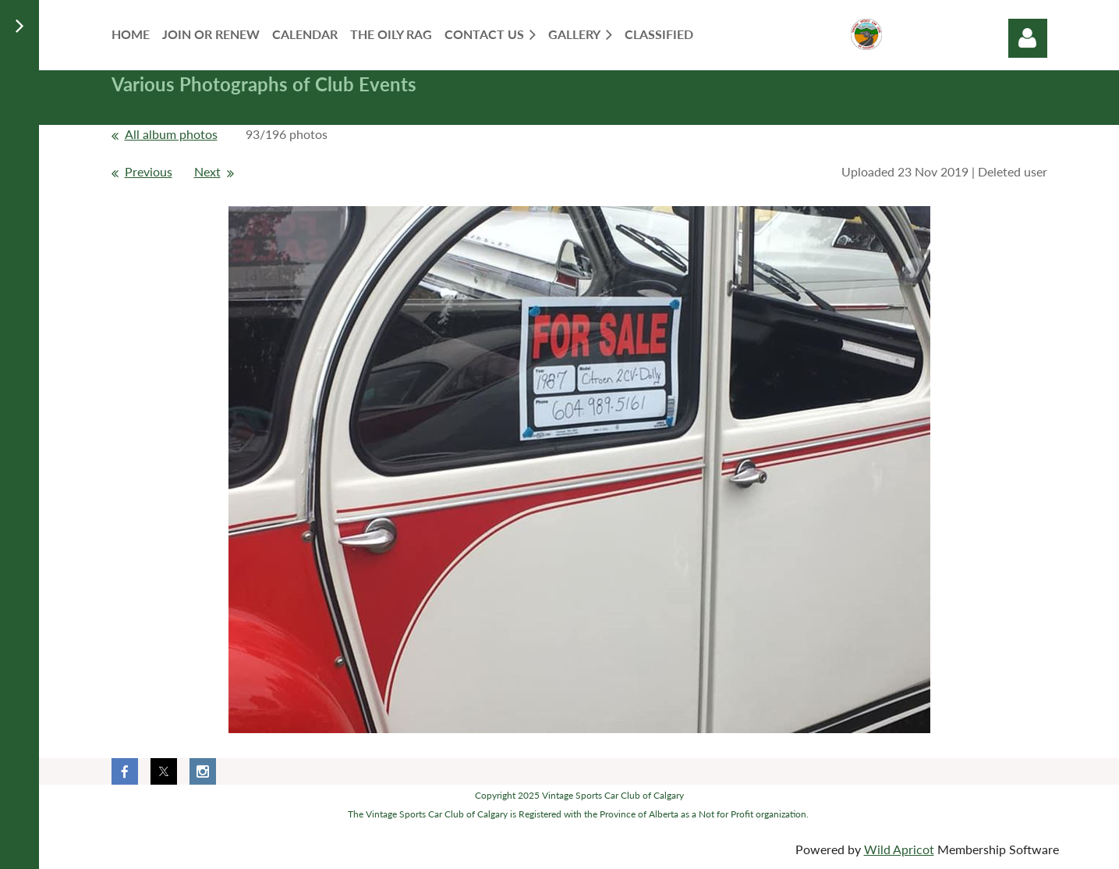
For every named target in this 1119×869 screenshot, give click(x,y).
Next (207, 171)
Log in (1027, 38)
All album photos (171, 133)
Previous (148, 171)
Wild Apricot (899, 849)
